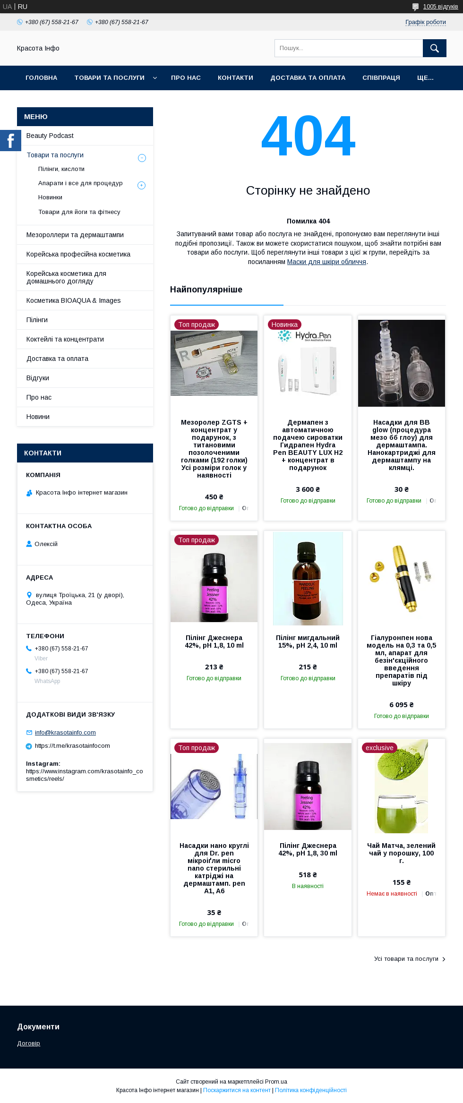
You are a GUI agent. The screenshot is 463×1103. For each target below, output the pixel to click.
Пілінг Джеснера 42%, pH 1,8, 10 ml (214, 641)
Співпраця (381, 77)
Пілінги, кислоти (61, 168)
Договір (28, 1043)
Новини (38, 416)
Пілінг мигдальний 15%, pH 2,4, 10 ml (308, 641)
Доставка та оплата (307, 77)
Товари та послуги (109, 77)
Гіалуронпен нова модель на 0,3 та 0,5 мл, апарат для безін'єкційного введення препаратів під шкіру (401, 660)
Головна (41, 77)
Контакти (235, 77)
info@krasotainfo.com (65, 732)
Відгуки (37, 378)
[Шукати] (434, 48)
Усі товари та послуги (406, 958)
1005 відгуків (440, 6)
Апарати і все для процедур (80, 183)
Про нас (186, 77)
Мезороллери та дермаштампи (75, 235)
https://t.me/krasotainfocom (72, 745)
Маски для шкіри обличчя (326, 261)
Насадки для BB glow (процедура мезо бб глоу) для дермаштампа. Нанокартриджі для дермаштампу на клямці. (402, 445)
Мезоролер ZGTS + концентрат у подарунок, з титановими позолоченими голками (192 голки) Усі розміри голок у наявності (214, 449)
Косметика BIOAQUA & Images (73, 300)
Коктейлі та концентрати (65, 339)
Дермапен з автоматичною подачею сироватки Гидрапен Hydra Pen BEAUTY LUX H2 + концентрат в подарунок (308, 445)
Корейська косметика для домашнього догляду (66, 277)
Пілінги (37, 320)
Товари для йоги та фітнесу (79, 211)
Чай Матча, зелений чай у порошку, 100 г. (401, 853)
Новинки (50, 197)
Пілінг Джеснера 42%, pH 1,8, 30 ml (307, 849)
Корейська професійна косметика (78, 254)
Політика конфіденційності (311, 1090)
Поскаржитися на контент (237, 1090)
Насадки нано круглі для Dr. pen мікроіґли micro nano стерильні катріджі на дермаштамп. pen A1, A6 (214, 868)
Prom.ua (276, 1081)
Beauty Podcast (50, 135)
